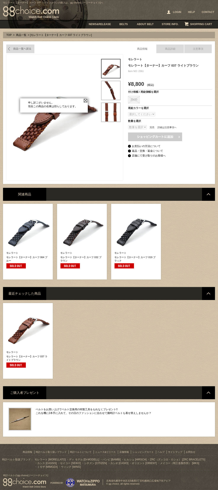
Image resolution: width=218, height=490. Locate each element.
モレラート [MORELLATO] (50, 459)
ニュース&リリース (105, 452)
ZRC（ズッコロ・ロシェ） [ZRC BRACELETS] (177, 459)
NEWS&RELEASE (100, 24)
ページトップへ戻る (208, 194)
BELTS (123, 24)
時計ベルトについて (80, 452)
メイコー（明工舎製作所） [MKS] (179, 463)
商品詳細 (170, 48)
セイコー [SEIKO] (70, 463)
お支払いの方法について (146, 146)
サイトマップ (175, 452)
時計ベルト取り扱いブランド (51, 452)
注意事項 (198, 48)
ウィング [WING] (71, 466)
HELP (191, 12)
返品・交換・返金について (147, 150)
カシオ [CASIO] (119, 463)
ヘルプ (161, 452)
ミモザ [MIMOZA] (47, 466)
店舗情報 (124, 452)
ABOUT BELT (145, 24)
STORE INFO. (170, 24)
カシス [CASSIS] (47, 463)
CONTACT (208, 12)
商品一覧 (21, 35)
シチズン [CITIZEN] (95, 463)
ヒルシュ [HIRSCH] (135, 459)
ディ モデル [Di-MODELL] (84, 459)
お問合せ (190, 452)
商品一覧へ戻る (20, 49)
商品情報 (142, 48)
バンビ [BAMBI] (112, 459)
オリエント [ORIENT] (144, 463)
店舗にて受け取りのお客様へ (149, 155)
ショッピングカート (143, 452)
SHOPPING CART (201, 24)
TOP (9, 35)
